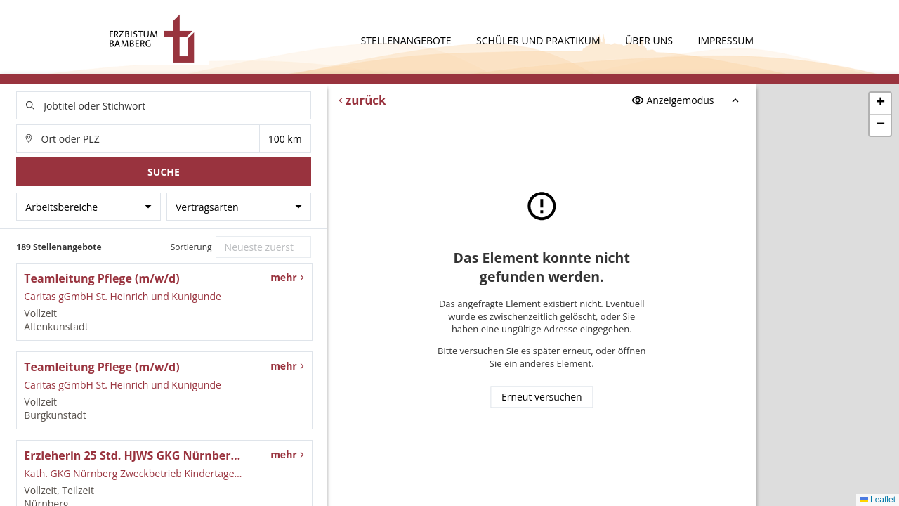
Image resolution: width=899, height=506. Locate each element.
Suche (163, 172)
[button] (880, 104)
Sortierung (191, 247)
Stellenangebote (407, 40)
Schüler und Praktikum (539, 40)
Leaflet (877, 500)
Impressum (726, 40)
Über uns (650, 40)
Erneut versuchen (541, 397)
